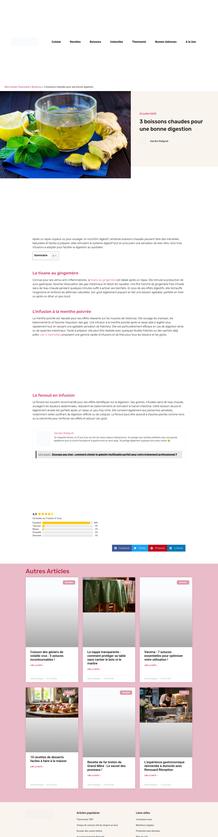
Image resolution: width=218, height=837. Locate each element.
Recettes (75, 41)
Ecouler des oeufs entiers (89, 831)
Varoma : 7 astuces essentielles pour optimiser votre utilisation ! (163, 655)
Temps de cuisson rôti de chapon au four (97, 825)
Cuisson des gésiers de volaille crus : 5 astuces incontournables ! (46, 655)
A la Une (191, 41)
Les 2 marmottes (50, 334)
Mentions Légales (145, 825)
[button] (122, 548)
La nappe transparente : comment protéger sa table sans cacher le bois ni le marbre (106, 657)
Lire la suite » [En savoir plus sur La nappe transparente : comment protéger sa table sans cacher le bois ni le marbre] (94, 669)
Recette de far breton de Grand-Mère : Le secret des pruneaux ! (106, 766)
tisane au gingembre (103, 280)
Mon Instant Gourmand (17, 86)
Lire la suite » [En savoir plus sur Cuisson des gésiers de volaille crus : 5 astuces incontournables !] (36, 665)
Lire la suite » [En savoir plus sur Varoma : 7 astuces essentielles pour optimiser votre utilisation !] (150, 665)
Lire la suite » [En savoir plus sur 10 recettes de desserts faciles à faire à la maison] (36, 767)
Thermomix (139, 41)
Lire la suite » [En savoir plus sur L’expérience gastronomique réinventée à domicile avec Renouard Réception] (150, 775)
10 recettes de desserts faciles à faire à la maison (48, 759)
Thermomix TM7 (85, 819)
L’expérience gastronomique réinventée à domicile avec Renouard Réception (164, 766)
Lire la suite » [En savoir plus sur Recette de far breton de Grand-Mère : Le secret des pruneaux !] (94, 775)
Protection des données (148, 831)
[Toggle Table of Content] (52, 255)
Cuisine (56, 41)
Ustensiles (116, 41)
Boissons (95, 41)
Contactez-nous (144, 819)
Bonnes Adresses (166, 41)
